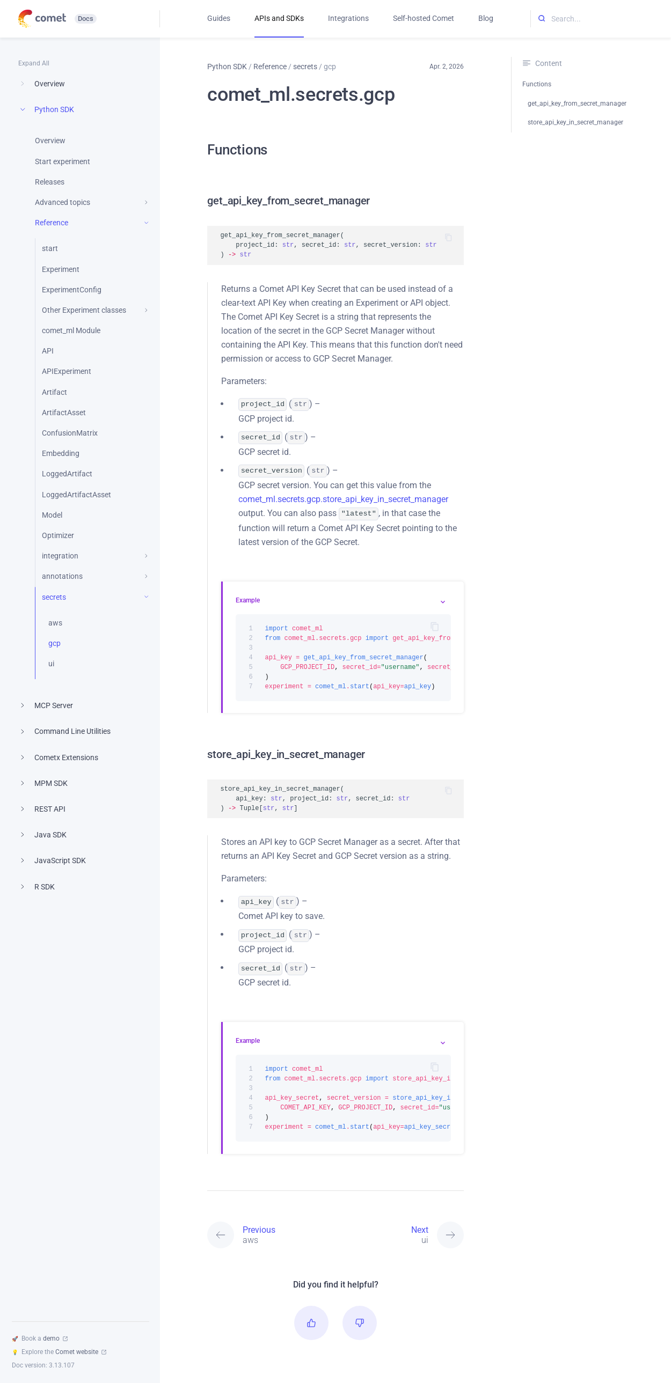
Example (248, 596)
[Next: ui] (400, 1227)
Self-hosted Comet (423, 18)
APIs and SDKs (279, 18)
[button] (311, 1315)
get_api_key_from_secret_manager (577, 103)
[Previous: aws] (271, 1227)
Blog (485, 18)
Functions (536, 84)
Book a (40, 1338)
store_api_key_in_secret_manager (575, 122)
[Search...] (601, 19)
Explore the (59, 1352)
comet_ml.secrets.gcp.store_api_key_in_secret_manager (343, 496)
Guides (218, 18)
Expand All (33, 63)
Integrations (348, 18)
